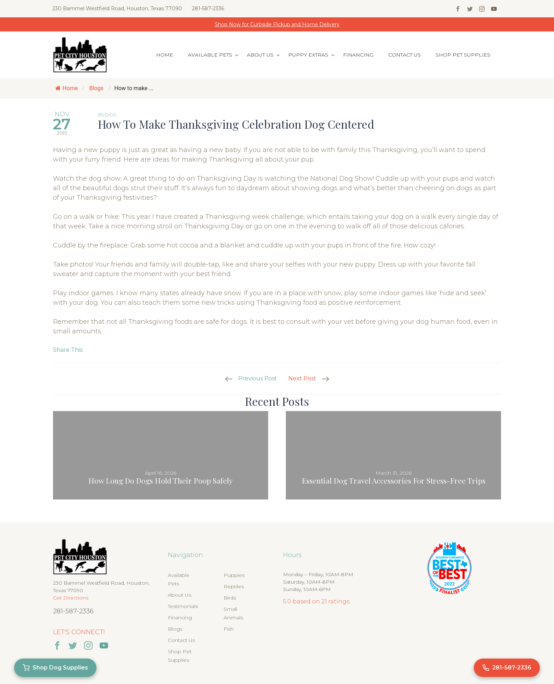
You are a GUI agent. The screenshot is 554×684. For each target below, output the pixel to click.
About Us (260, 55)
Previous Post (257, 378)
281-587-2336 (208, 8)
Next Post (302, 378)
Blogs (96, 88)
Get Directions (70, 598)
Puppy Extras (308, 55)
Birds (230, 598)
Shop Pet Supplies (463, 55)
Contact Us (404, 55)
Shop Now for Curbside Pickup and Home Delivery (277, 24)
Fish (229, 629)
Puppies (234, 575)
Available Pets (210, 55)
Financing (358, 55)
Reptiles (234, 586)
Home (164, 55)
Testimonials (183, 606)
